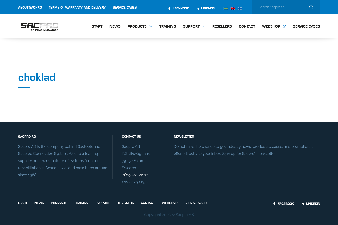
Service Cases (125, 7)
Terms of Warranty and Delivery (77, 7)
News (115, 27)
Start (97, 27)
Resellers (222, 27)
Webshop (271, 27)
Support (191, 27)
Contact (247, 27)
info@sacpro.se (135, 175)
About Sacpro (30, 7)
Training (167, 27)
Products (137, 27)
